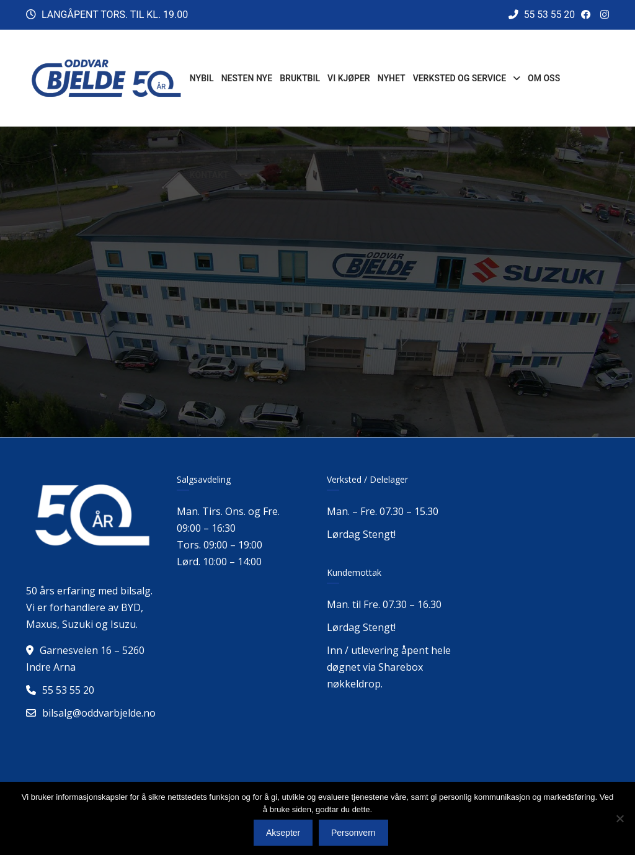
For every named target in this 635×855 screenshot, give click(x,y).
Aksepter (283, 833)
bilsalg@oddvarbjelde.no (99, 713)
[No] (619, 818)
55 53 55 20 (541, 14)
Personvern (353, 833)
